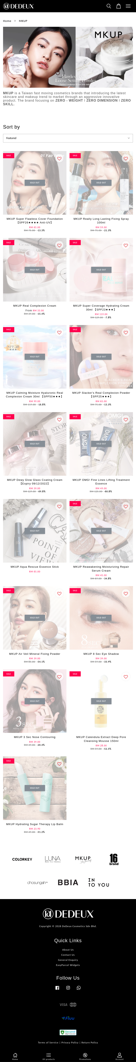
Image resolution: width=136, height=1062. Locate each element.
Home (7, 21)
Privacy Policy (70, 1042)
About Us (68, 949)
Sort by (11, 127)
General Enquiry (68, 959)
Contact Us (68, 954)
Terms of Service (48, 1042)
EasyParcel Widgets (68, 965)
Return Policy (90, 1042)
